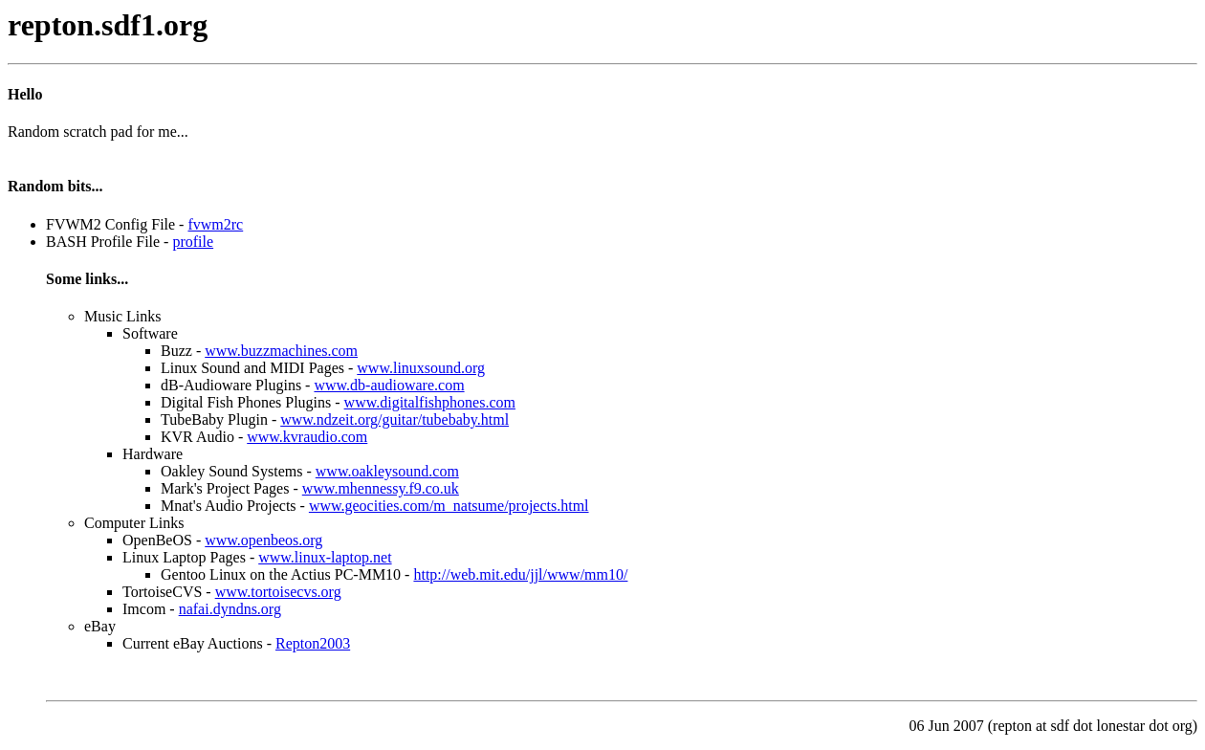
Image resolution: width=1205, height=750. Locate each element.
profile (192, 241)
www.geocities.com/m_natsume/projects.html (449, 505)
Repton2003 (312, 643)
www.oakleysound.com (387, 471)
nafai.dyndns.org (230, 609)
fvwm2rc (215, 224)
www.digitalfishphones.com (429, 402)
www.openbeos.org (263, 540)
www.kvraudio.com (307, 437)
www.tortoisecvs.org (278, 592)
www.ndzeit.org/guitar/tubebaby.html (394, 419)
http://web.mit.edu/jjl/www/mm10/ (520, 574)
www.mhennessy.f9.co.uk (380, 488)
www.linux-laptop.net (324, 557)
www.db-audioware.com (389, 385)
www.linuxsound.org (421, 368)
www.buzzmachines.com (281, 350)
